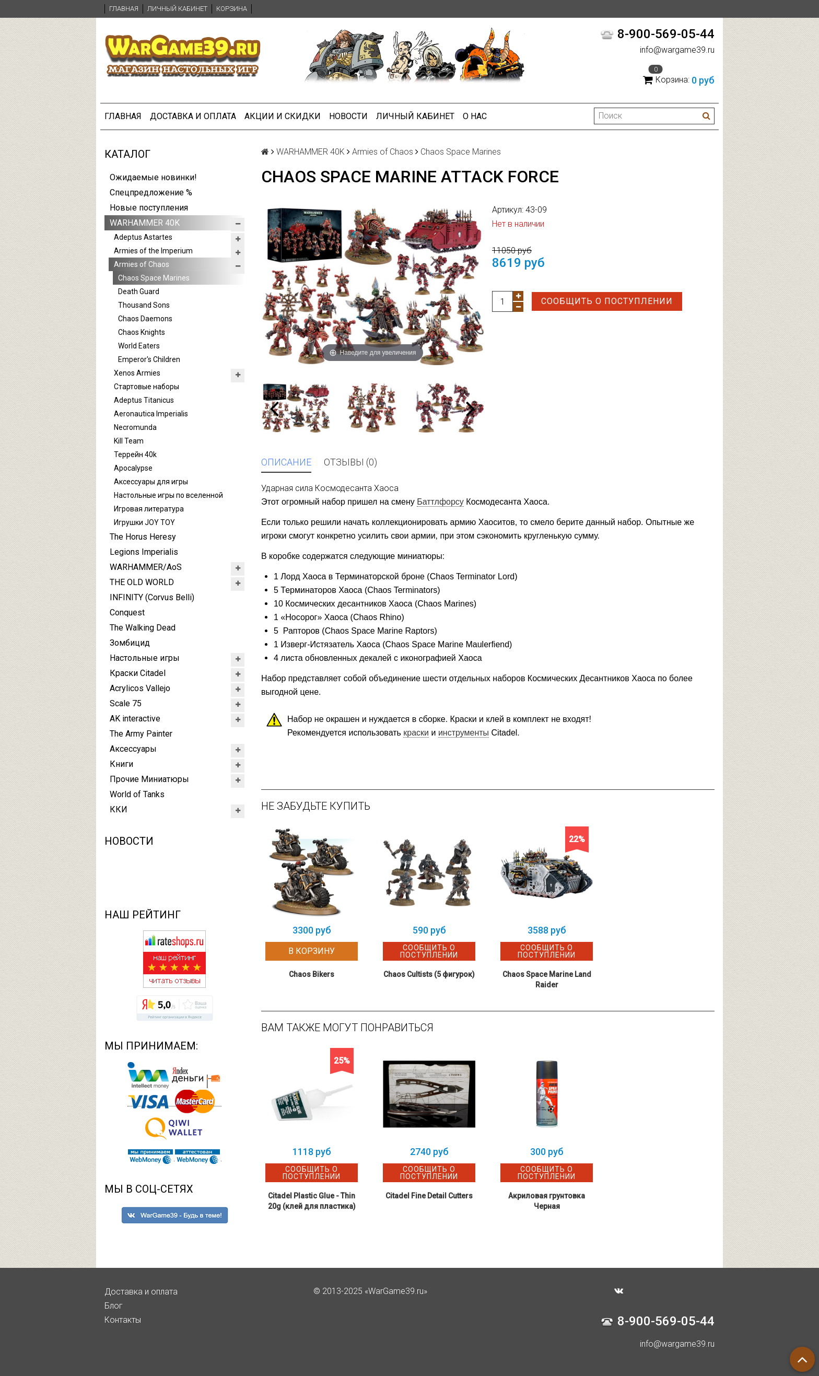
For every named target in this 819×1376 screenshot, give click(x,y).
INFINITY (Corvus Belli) (152, 597)
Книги (121, 764)
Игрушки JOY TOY (144, 522)
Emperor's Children (149, 359)
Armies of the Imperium (153, 251)
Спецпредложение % (151, 192)
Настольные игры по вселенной (168, 495)
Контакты (122, 1320)
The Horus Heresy (143, 537)
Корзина (231, 9)
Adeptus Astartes (143, 237)
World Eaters (139, 346)
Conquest (127, 612)
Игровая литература (149, 509)
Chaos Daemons (145, 318)
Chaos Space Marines (154, 278)
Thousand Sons (144, 305)
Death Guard (138, 291)
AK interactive (135, 719)
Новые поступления (149, 208)
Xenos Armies (137, 373)
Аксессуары (133, 749)
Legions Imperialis (144, 552)
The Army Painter (141, 734)
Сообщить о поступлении (607, 301)
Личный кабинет (177, 9)
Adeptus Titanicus (144, 400)
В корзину (311, 951)
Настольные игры (145, 658)
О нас (475, 116)
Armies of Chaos (141, 264)
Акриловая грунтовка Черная (546, 1201)
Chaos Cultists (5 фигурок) (429, 974)
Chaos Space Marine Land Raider (546, 979)
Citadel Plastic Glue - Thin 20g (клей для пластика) (312, 1201)
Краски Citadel (138, 673)
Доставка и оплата (193, 116)
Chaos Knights (141, 332)
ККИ (118, 809)
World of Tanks (137, 794)
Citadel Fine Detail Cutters (429, 1196)
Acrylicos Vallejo (140, 688)
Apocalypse (133, 468)
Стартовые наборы (146, 386)
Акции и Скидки (282, 116)
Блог (113, 1306)
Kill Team (129, 441)
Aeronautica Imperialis (151, 414)
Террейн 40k (135, 454)
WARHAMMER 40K (145, 223)
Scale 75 (126, 703)
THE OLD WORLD (142, 582)
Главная (123, 9)
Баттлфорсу (440, 501)
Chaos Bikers (311, 974)
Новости (348, 116)
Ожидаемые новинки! (153, 177)
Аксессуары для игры (151, 481)
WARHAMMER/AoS (146, 567)
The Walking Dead (143, 628)
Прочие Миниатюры (149, 779)
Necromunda (135, 427)
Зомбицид (130, 643)
